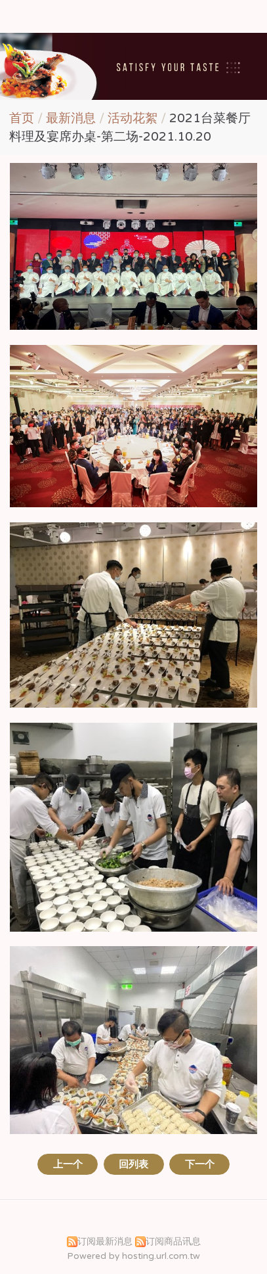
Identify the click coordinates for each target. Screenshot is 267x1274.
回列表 (133, 1164)
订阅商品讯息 (173, 1242)
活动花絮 (132, 118)
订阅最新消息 (105, 1242)
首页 (21, 118)
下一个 (200, 1164)
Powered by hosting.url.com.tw (133, 1256)
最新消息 (72, 118)
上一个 (68, 1164)
